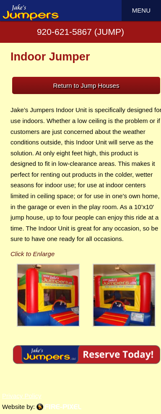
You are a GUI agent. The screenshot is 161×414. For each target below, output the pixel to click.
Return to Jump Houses (86, 85)
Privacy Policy (22, 395)
